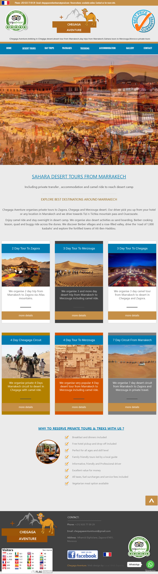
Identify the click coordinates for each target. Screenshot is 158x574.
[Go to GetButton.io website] (150, 571)
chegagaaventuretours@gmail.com (92, 531)
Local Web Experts (113, 565)
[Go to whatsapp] (150, 564)
